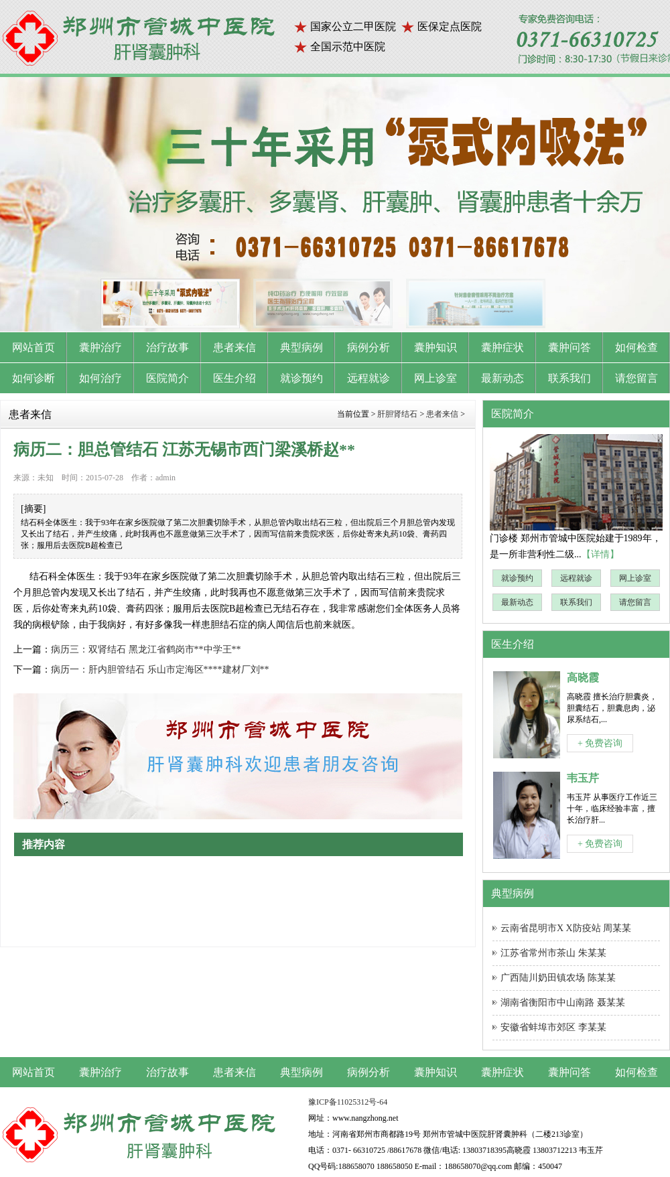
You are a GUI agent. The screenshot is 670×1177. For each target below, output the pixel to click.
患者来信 (442, 414)
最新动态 (517, 602)
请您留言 (635, 602)
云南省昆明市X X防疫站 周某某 (565, 928)
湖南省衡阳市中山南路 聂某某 (562, 1002)
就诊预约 (517, 578)
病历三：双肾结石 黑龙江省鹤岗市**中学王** (146, 649)
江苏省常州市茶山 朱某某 (553, 953)
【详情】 (600, 554)
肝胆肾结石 (397, 414)
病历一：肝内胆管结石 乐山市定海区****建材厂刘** (160, 670)
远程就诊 (576, 578)
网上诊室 (635, 578)
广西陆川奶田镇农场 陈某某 (558, 978)
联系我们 (576, 602)
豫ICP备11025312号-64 (347, 1102)
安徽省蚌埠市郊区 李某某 (553, 1027)
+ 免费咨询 (600, 743)
